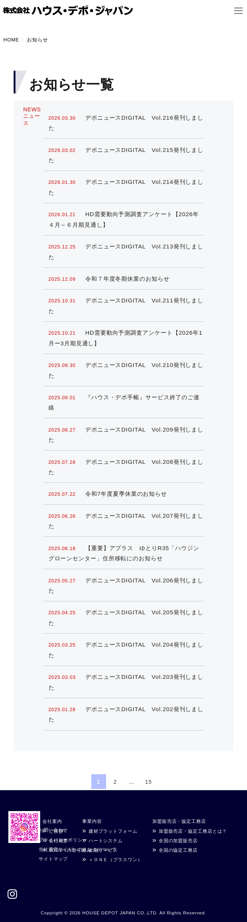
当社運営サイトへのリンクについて (78, 849)
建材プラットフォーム (113, 831)
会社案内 (52, 821)
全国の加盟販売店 (178, 840)
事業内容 (92, 821)
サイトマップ (53, 858)
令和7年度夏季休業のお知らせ (107, 493)
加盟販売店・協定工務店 (179, 821)
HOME (11, 40)
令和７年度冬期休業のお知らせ (109, 278)
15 (148, 782)
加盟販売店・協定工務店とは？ (193, 831)
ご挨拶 (56, 831)
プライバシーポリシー (63, 839)
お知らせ (37, 40)
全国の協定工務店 (178, 850)
